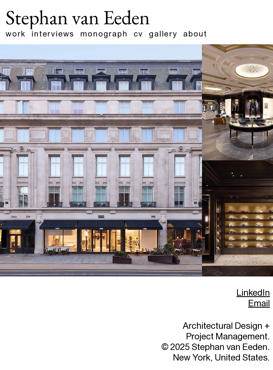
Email (259, 303)
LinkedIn (253, 293)
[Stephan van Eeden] (87, 17)
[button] (198, 34)
